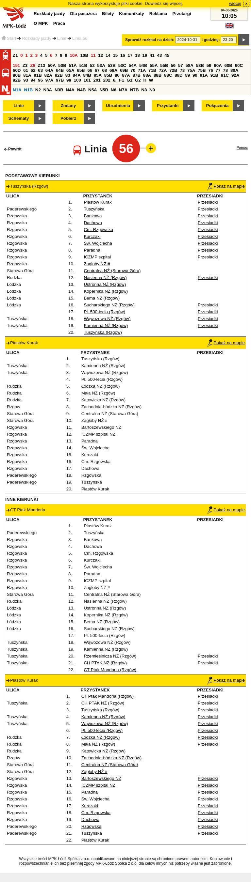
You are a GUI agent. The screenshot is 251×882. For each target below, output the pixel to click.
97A (49, 80)
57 (180, 65)
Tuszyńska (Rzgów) (103, 332)
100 (77, 80)
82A (48, 75)
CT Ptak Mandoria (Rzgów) (110, 669)
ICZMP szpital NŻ (98, 785)
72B (173, 70)
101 (87, 80)
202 (106, 80)
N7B (134, 89)
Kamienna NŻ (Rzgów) (106, 325)
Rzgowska (91, 826)
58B (200, 65)
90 (194, 75)
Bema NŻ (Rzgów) (102, 298)
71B (152, 70)
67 (97, 70)
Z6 (32, 65)
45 (166, 55)
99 (68, 80)
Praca (59, 23)
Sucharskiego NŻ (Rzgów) (109, 304)
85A (98, 75)
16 (122, 55)
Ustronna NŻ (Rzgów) (105, 284)
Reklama (158, 13)
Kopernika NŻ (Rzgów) (106, 291)
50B (62, 65)
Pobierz (68, 118)
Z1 (15, 55)
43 (159, 55)
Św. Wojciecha (98, 243)
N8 (144, 89)
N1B (28, 89)
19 (144, 55)
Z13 (41, 65)
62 (33, 70)
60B (228, 65)
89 (187, 75)
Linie (61, 38)
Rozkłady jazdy (36, 38)
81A (27, 75)
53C (122, 65)
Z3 (25, 65)
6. (114, 80)
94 (33, 80)
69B (124, 70)
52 (92, 65)
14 (108, 55)
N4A (70, 89)
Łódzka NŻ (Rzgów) (100, 737)
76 (210, 70)
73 (182, 70)
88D (178, 75)
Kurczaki (92, 236)
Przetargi (181, 13)
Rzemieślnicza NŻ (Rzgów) (110, 656)
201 (97, 80)
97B (60, 80)
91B (214, 75)
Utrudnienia (118, 105)
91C (225, 75)
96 (40, 80)
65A (70, 70)
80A (234, 70)
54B (143, 65)
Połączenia (217, 105)
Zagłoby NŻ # (97, 263)
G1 (130, 80)
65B (81, 70)
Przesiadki (208, 202)
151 (16, 65)
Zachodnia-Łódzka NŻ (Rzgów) (111, 757)
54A (133, 65)
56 (173, 65)
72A (163, 70)
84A (76, 75)
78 (225, 70)
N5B (103, 89)
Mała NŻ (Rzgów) (98, 744)
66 (89, 70)
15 (115, 55)
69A (113, 70)
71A (142, 70)
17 (129, 55)
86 (117, 75)
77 (218, 70)
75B (202, 70)
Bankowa (93, 215)
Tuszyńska (94, 209)
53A (101, 65)
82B (59, 75)
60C (239, 65)
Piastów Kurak (97, 202)
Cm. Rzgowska (98, 229)
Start (9, 38)
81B (38, 75)
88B (157, 75)
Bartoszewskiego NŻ (101, 778)
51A (72, 65)
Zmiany (68, 105)
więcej (235, 3)
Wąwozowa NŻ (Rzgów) (107, 318)
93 (25, 80)
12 (100, 55)
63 (40, 70)
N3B (59, 89)
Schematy (18, 118)
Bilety (108, 13)
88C (168, 75)
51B (83, 65)
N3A (47, 89)
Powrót (15, 149)
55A (154, 65)
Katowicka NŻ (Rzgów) (103, 751)
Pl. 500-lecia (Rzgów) (104, 311)
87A (126, 75)
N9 (152, 89)
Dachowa (93, 222)
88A (147, 75)
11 (93, 55)
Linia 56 (80, 38)
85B (108, 75)
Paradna (92, 250)
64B (60, 70)
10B (84, 55)
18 (137, 55)
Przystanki (168, 105)
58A (189, 65)
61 (25, 70)
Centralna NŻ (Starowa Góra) (112, 270)
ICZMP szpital (97, 257)
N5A (92, 89)
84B (87, 75)
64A (49, 70)
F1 (121, 80)
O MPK (41, 23)
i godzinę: (211, 40)
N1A (17, 89)
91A (204, 75)
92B (17, 80)
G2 (138, 80)
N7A (123, 89)
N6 (113, 89)
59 (209, 65)
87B (137, 75)
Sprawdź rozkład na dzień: (149, 40)
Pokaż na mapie (226, 186)
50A (52, 65)
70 (132, 70)
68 (104, 70)
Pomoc (242, 147)
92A (235, 75)
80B (17, 75)
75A (191, 70)
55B (164, 65)
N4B (81, 89)
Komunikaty (131, 13)
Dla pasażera (83, 13)
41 (152, 55)
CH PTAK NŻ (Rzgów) (105, 662)
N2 (38, 89)
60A (218, 65)
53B (111, 65)
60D (17, 70)
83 (67, 75)
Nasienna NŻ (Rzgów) (105, 277)
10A (74, 55)
